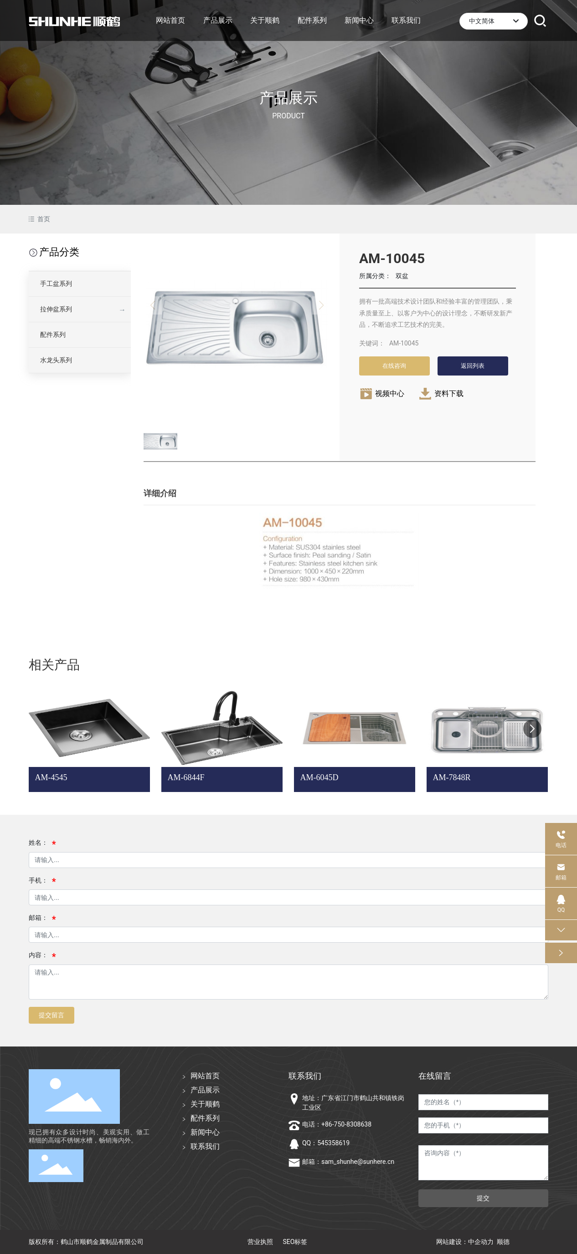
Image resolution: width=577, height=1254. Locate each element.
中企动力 (481, 1241)
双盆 (402, 275)
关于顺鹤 (205, 1104)
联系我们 (205, 1146)
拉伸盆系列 (56, 309)
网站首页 (205, 1075)
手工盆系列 (56, 283)
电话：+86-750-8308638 (336, 1124)
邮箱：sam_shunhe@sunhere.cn (348, 1161)
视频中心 (389, 393)
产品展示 (288, 98)
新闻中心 (205, 1132)
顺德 (503, 1241)
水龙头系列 (56, 360)
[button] (532, 729)
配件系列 (53, 334)
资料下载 (449, 393)
